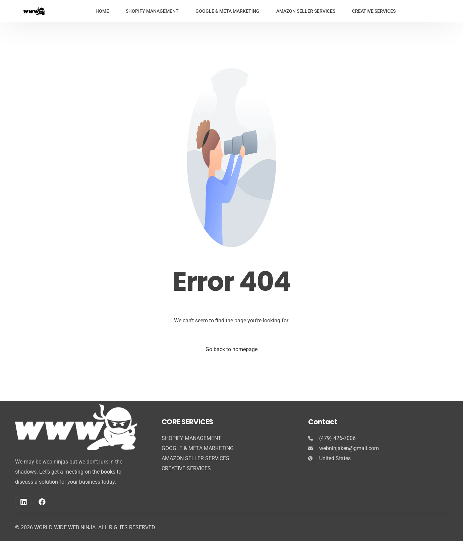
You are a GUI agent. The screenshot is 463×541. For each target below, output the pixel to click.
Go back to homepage (231, 349)
